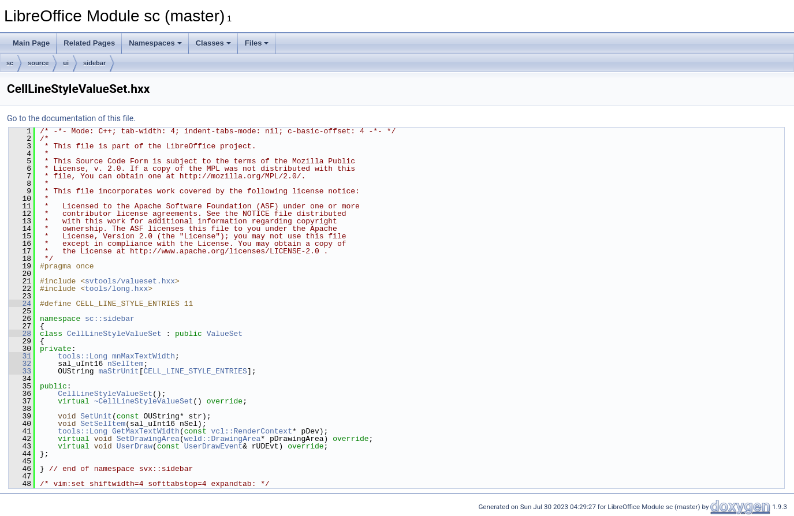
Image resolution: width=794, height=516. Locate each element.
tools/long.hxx (116, 288)
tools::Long (82, 356)
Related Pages (89, 43)
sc (9, 62)
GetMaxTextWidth (146, 431)
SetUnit (96, 416)
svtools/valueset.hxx (130, 281)
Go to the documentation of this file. (71, 118)
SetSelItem (102, 423)
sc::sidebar (110, 318)
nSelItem (125, 363)
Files (257, 43)
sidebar (94, 62)
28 (20, 333)
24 (20, 303)
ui (66, 62)
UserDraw (134, 446)
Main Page (31, 43)
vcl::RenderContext (251, 431)
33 (20, 371)
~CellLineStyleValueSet (143, 401)
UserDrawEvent (213, 446)
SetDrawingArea (148, 438)
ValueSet (225, 333)
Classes (213, 43)
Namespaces (155, 43)
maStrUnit (118, 371)
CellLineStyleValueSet (114, 333)
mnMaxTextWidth (143, 356)
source (38, 62)
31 (20, 356)
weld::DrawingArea (222, 438)
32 (20, 363)
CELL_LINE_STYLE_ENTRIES (195, 371)
